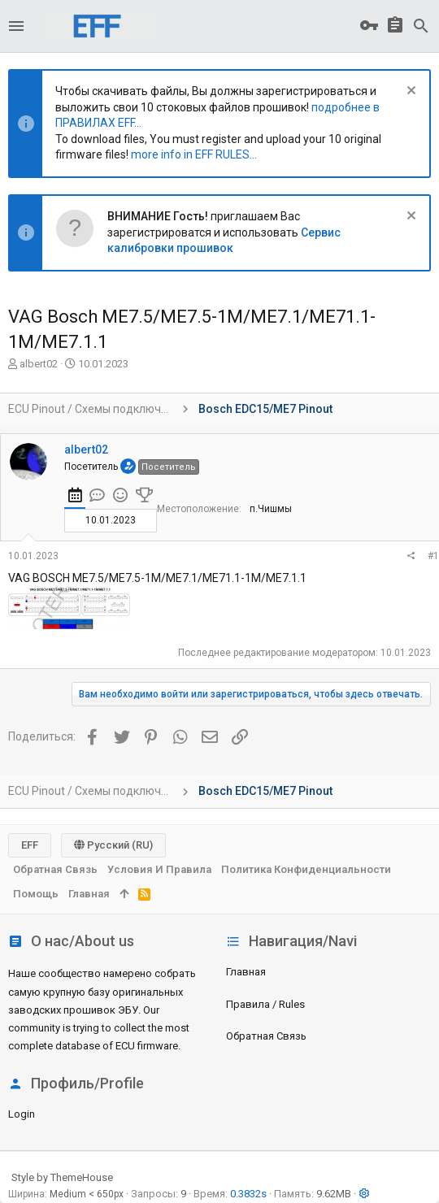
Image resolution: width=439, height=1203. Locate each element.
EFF (29, 845)
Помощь (36, 894)
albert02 (39, 364)
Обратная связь (266, 1036)
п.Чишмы (271, 509)
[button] (16, 26)
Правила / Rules (265, 1004)
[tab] (74, 497)
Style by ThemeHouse (62, 1177)
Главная (246, 972)
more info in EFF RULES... (194, 154)
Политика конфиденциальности (306, 869)
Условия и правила (159, 869)
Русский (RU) (113, 845)
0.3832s (248, 1194)
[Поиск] (421, 26)
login (21, 1114)
